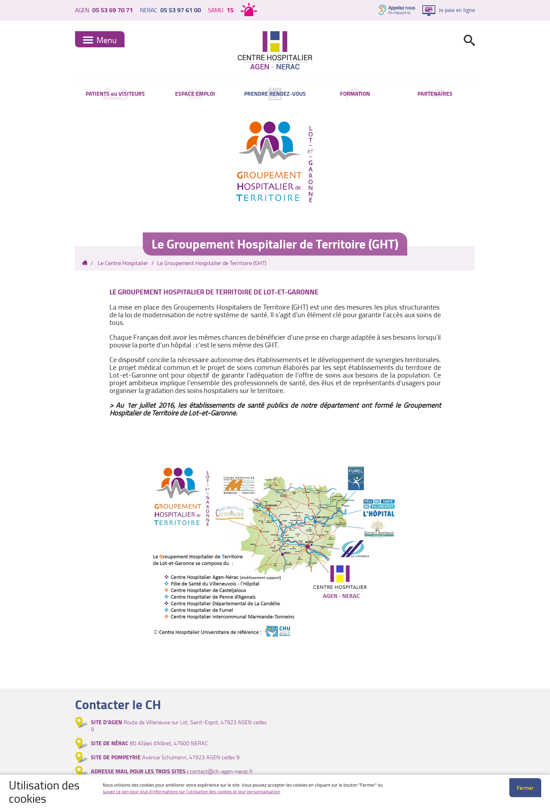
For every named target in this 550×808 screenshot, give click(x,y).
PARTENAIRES (434, 95)
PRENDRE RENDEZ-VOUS (275, 95)
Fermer (525, 787)
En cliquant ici (399, 13)
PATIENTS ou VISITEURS (115, 95)
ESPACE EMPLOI (195, 95)
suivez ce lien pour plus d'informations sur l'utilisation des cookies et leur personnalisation (191, 791)
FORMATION (355, 95)
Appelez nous (401, 7)
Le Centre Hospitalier (123, 266)
